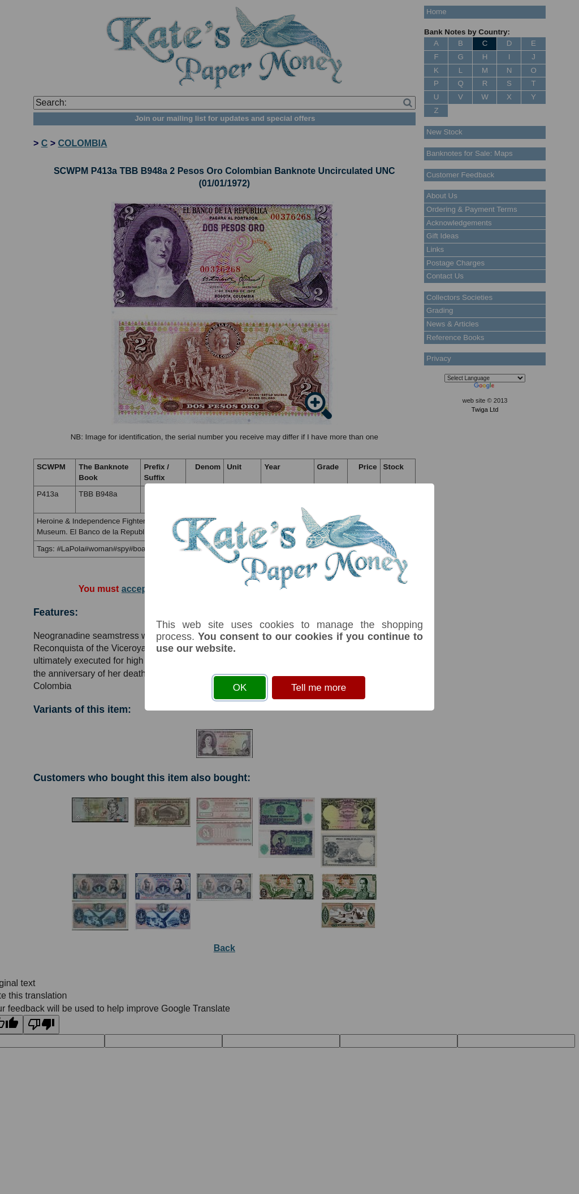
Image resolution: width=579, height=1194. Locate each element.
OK (240, 687)
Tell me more (318, 687)
